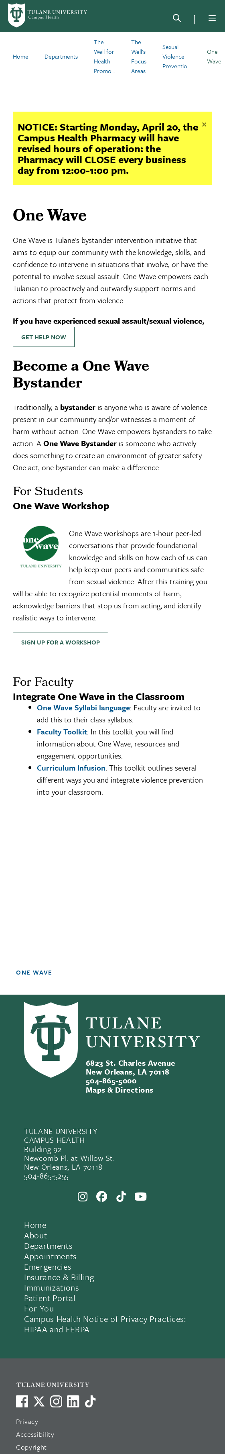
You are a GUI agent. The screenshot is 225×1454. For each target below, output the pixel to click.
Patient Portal (49, 1298)
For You (39, 1308)
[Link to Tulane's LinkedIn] (73, 1401)
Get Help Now (43, 336)
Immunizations (51, 1287)
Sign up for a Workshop (60, 642)
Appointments (50, 1256)
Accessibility (35, 1434)
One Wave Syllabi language (83, 707)
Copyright (31, 1447)
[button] (108, 972)
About (35, 1235)
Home (35, 1225)
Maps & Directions (120, 1089)
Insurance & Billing (59, 1277)
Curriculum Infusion (71, 767)
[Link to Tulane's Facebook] (56, 1401)
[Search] (177, 19)
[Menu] (212, 18)
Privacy (27, 1421)
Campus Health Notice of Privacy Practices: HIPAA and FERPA (105, 1324)
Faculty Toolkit (62, 731)
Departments (48, 1246)
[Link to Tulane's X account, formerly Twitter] (39, 1401)
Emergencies (47, 1266)
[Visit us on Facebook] (22, 1401)
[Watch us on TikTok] (90, 1401)
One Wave (34, 972)
